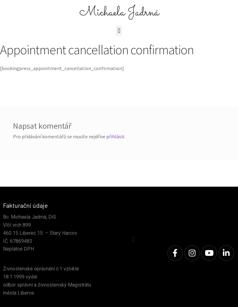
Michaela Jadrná (119, 12)
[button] (119, 30)
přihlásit (115, 136)
